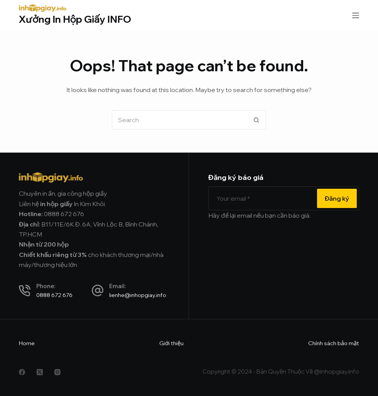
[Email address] (262, 198)
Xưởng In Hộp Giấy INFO (75, 19)
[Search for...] (179, 119)
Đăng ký (337, 198)
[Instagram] (57, 372)
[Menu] (355, 15)
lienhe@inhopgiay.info (137, 295)
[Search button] (256, 119)
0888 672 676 (54, 295)
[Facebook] (22, 372)
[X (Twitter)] (40, 372)
